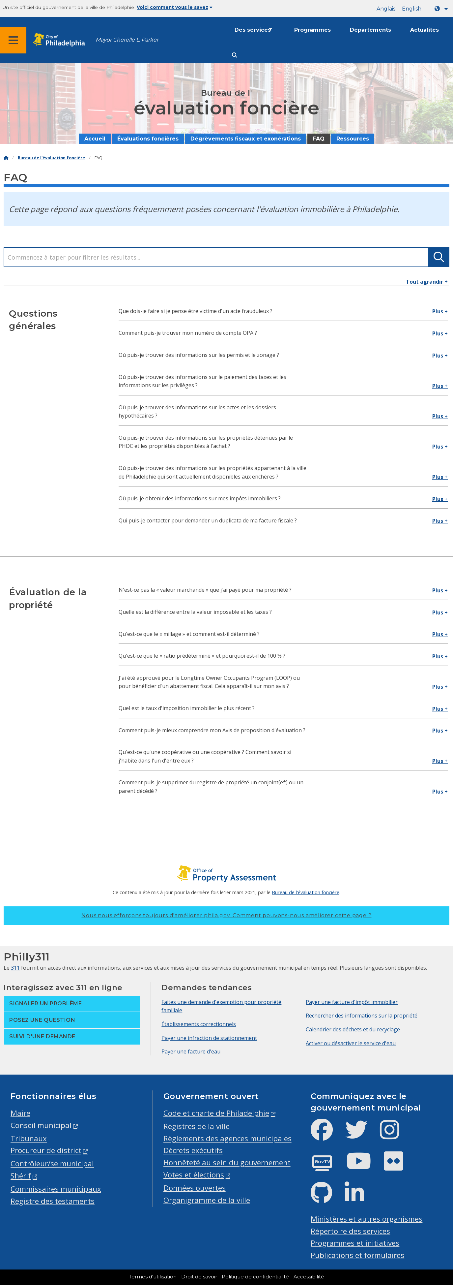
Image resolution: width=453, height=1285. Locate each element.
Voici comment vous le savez (174, 7)
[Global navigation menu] (13, 40)
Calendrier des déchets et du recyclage (353, 1029)
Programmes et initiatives (355, 1243)
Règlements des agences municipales (227, 1138)
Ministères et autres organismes (366, 1219)
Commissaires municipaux (56, 1189)
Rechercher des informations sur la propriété (361, 1015)
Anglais (386, 9)
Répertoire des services (350, 1231)
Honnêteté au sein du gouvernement (227, 1162)
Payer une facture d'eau (190, 1051)
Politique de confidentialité (255, 1277)
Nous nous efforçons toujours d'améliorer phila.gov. (226, 915)
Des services (253, 30)
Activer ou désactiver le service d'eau (351, 1043)
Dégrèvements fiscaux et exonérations (245, 139)
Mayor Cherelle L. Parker (127, 40)
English (411, 9)
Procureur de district (46, 1150)
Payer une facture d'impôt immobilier (352, 1002)
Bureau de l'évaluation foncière (51, 158)
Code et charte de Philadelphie (216, 1113)
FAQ (319, 139)
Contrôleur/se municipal (52, 1163)
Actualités (424, 30)
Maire (20, 1113)
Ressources (352, 139)
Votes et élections (193, 1175)
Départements (370, 30)
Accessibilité (309, 1277)
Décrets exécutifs (193, 1150)
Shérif (21, 1176)
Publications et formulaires (357, 1255)
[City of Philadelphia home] (61, 40)
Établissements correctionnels (198, 1024)
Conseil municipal (41, 1125)
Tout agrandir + (427, 281)
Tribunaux (29, 1138)
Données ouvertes (194, 1188)
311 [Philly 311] (15, 967)
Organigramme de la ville (206, 1200)
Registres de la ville (196, 1126)
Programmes (312, 30)
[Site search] (234, 55)
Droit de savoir (199, 1277)
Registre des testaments (53, 1201)
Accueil (94, 139)
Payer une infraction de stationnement (209, 1038)
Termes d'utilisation (153, 1277)
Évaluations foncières (148, 139)
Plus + (440, 311)
